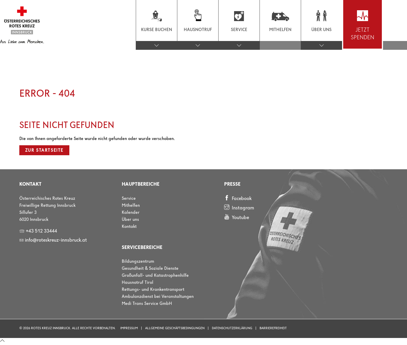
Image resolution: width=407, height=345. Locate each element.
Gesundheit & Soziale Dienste (150, 268)
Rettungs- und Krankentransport (153, 289)
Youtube (236, 217)
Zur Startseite (44, 150)
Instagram (239, 207)
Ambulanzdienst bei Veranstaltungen (158, 296)
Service (129, 198)
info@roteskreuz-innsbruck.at (53, 240)
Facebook (238, 198)
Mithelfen (131, 205)
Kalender (131, 212)
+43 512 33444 (38, 231)
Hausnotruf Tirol (137, 282)
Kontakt (129, 226)
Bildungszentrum (138, 261)
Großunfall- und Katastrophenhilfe (155, 275)
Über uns (130, 219)
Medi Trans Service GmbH (147, 303)
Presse (232, 184)
